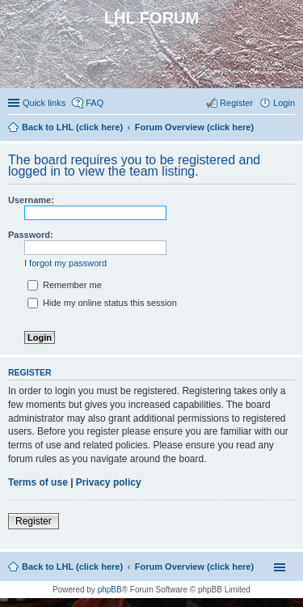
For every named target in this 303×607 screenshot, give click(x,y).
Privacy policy (108, 482)
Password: (30, 235)
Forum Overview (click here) (194, 566)
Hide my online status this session (102, 303)
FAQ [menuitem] (94, 103)
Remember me (64, 285)
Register (33, 521)
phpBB (110, 589)
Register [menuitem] (236, 103)
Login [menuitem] (284, 103)
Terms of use (38, 482)
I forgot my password (65, 263)
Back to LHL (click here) (72, 566)
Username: (31, 200)
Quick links (44, 103)
